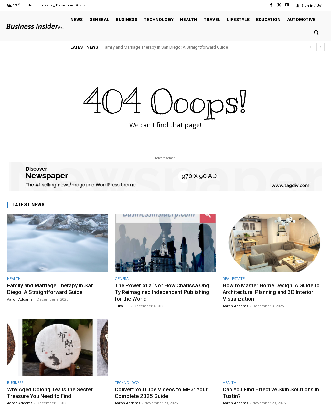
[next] (320, 47)
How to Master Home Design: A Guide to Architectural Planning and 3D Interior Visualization (273, 292)
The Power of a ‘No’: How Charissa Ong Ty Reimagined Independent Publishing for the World (163, 292)
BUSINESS (15, 382)
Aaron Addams (19, 299)
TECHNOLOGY (127, 382)
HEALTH (14, 278)
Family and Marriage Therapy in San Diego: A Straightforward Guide (165, 47)
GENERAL (123, 278)
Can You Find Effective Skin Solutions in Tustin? (271, 392)
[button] (316, 32)
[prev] (310, 47)
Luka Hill (122, 305)
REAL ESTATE (234, 278)
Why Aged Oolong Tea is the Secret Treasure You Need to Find (51, 392)
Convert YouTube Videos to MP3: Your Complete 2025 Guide (162, 392)
